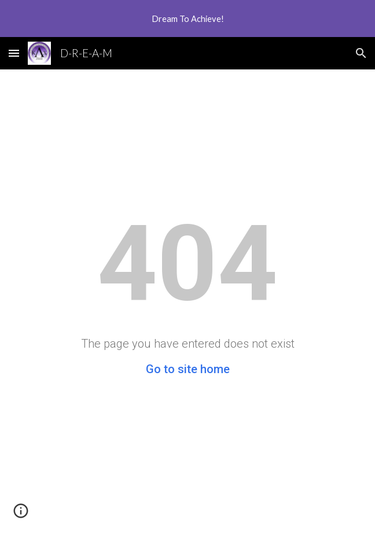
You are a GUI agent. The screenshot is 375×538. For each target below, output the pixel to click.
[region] (187, 18)
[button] (14, 53)
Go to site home (188, 369)
